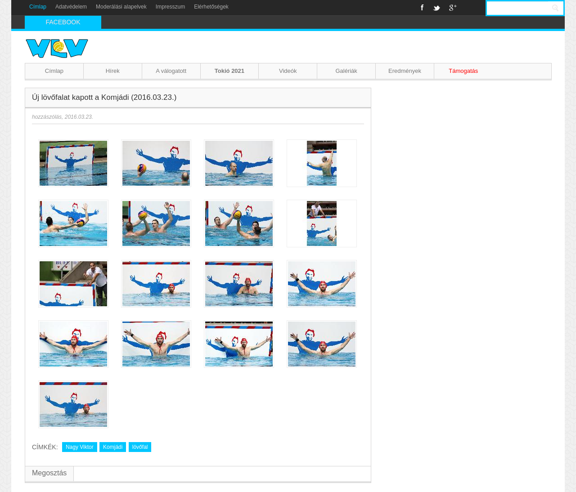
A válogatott (171, 70)
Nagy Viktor (80, 447)
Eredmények (404, 70)
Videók (288, 70)
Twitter (436, 7)
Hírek (113, 70)
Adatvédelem (71, 7)
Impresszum (170, 7)
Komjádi (112, 447)
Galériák (346, 70)
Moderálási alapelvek (121, 7)
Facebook (422, 7)
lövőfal (140, 447)
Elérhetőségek (211, 7)
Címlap (37, 7)
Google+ (453, 7)
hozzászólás (47, 117)
